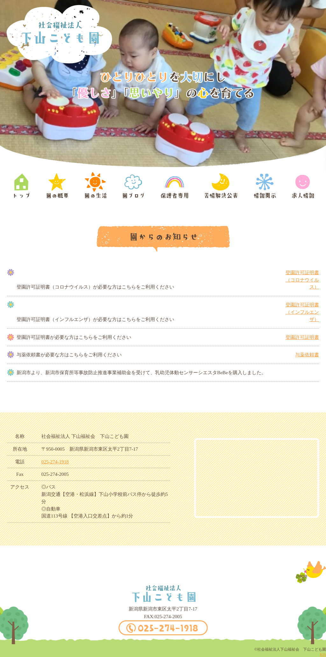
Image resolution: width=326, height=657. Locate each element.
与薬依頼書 (307, 354)
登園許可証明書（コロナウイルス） (302, 280)
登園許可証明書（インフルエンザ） (302, 312)
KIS (323, 654)
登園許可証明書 (302, 337)
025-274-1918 (55, 461)
